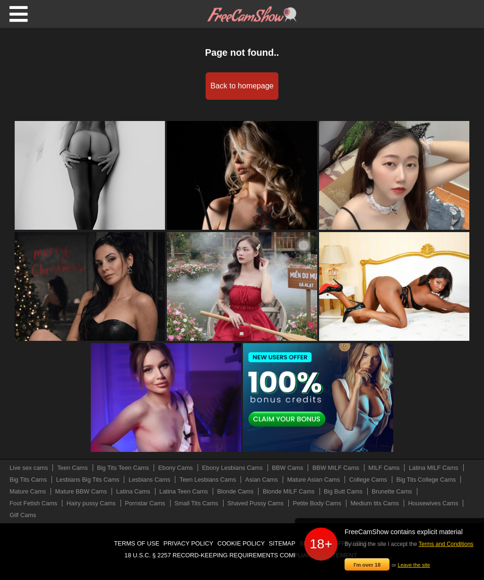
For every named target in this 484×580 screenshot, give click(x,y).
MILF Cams (383, 467)
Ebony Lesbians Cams (232, 467)
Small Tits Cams (196, 503)
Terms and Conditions (446, 544)
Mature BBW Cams (81, 491)
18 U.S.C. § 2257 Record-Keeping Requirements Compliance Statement (240, 555)
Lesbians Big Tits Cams (88, 479)
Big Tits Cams (28, 479)
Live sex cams (28, 467)
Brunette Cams (392, 491)
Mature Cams (27, 491)
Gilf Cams (22, 515)
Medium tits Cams (374, 503)
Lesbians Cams (149, 479)
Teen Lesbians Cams (208, 479)
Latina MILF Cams (433, 467)
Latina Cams (133, 491)
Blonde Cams (235, 491)
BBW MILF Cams (335, 467)
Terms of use (136, 543)
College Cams (368, 479)
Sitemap (282, 543)
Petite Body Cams (317, 503)
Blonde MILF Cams (289, 491)
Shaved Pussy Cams (255, 503)
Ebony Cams (175, 467)
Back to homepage (241, 86)
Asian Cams (261, 479)
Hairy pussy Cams (91, 503)
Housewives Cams (433, 503)
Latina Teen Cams (183, 491)
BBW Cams (287, 467)
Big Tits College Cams (426, 479)
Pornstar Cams (145, 503)
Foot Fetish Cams (33, 503)
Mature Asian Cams (313, 479)
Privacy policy (189, 543)
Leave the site (414, 565)
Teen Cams (72, 467)
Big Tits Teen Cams (123, 467)
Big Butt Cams (343, 491)
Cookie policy (241, 543)
